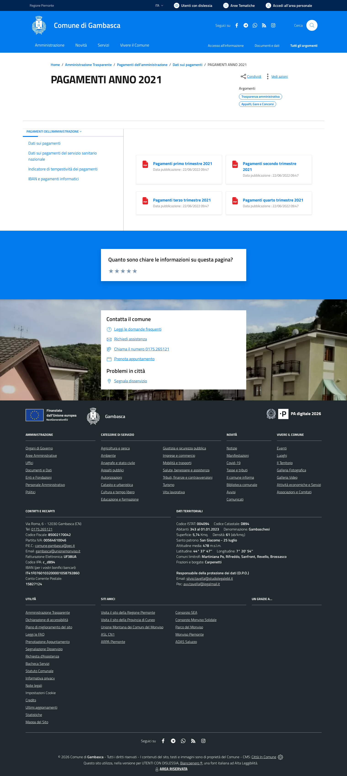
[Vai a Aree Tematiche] (239, 5)
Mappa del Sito (37, 722)
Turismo (168, 484)
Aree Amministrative (41, 455)
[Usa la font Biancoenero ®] (193, 5)
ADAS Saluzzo (186, 641)
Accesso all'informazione (226, 45)
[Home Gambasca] (75, 25)
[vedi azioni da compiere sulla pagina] (276, 76)
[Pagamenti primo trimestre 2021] (145, 164)
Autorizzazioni (111, 477)
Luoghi (282, 455)
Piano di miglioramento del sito (49, 627)
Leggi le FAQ (35, 634)
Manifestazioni (238, 455)
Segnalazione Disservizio (44, 649)
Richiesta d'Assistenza (42, 656)
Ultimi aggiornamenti (41, 707)
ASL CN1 (108, 634)
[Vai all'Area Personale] (289, 5)
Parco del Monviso (189, 627)
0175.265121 (42, 529)
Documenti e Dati (39, 470)
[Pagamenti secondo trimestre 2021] (235, 164)
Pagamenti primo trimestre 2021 (182, 163)
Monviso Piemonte (189, 634)
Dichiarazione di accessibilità (47, 619)
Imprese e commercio (179, 455)
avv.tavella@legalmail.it (201, 584)
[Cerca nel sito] (311, 25)
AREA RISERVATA (171, 768)
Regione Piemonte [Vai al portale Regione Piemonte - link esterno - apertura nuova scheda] (42, 5)
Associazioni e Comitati (294, 492)
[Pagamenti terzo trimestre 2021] (145, 200)
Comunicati (235, 499)
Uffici (29, 462)
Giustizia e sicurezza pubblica (184, 448)
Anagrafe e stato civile (118, 462)
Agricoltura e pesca (115, 448)
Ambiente (108, 455)
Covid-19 (234, 462)
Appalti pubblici (112, 470)
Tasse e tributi (237, 470)
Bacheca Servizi (37, 663)
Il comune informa (240, 477)
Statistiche (34, 714)
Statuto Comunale (39, 671)
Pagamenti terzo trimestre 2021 (182, 200)
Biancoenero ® (191, 763)
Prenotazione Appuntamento (48, 641)
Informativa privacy (40, 678)
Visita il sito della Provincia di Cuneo (128, 619)
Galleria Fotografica (291, 470)
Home (55, 64)
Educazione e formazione (120, 499)
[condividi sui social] (250, 76)
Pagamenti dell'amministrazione (142, 64)
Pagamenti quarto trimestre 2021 (273, 200)
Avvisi (231, 492)
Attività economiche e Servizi (299, 484)
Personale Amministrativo (45, 484)
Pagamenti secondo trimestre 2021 (269, 166)
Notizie (232, 448)
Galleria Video (287, 477)
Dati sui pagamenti (187, 64)
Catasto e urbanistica (117, 484)
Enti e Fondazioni (39, 477)
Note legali (34, 685)
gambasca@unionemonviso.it (58, 551)
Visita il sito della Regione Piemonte (128, 612)
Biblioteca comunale (242, 484)
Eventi (282, 448)
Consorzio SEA (186, 612)
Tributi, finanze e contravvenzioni (187, 477)
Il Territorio (285, 462)
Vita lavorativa (174, 492)
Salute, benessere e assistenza (186, 470)
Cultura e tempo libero (118, 492)
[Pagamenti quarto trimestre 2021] (235, 200)
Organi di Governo (39, 448)
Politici (30, 492)
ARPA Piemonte (113, 641)
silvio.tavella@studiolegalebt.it (209, 578)
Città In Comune (264, 757)
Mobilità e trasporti (177, 462)
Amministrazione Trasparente (88, 64)
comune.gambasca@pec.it (55, 545)
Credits (31, 700)
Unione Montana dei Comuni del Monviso (132, 627)
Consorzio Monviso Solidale (196, 619)
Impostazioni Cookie (41, 692)
